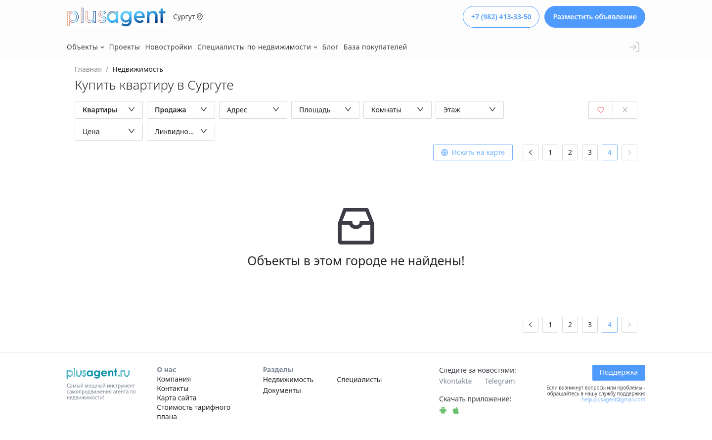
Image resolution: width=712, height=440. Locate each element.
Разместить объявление (595, 16)
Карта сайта (176, 397)
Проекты (124, 46)
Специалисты (359, 379)
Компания (174, 379)
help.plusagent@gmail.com (613, 399)
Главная (88, 69)
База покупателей (375, 46)
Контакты (172, 388)
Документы (282, 390)
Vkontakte (455, 381)
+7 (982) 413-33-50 (501, 16)
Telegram (500, 381)
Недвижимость (288, 379)
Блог (330, 46)
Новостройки (168, 46)
